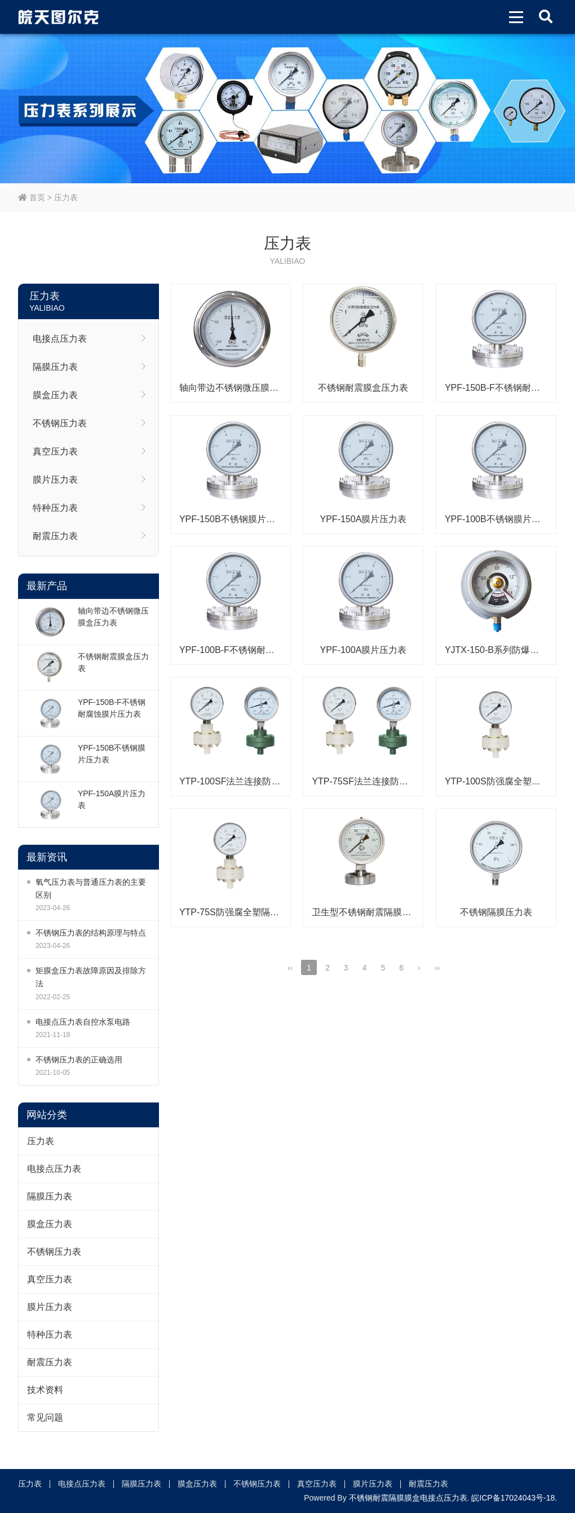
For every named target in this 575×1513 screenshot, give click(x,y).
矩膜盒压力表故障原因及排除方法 (91, 977)
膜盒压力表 (55, 395)
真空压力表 (55, 451)
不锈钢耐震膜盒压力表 (113, 662)
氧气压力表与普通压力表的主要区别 (91, 888)
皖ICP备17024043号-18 (513, 1497)
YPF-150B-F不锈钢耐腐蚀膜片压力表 (111, 708)
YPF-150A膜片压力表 (112, 799)
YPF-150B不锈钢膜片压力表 (112, 753)
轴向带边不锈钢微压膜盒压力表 (113, 616)
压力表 (66, 197)
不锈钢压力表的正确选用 (79, 1059)
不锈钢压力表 (60, 423)
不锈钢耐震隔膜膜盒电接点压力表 (408, 1497)
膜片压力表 (55, 479)
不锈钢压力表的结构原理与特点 (91, 932)
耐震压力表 (55, 536)
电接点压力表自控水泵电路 (83, 1021)
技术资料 (45, 1390)
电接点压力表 (60, 338)
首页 (31, 197)
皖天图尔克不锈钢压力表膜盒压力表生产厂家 (58, 16)
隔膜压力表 (55, 367)
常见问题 (45, 1417)
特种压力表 (55, 508)
